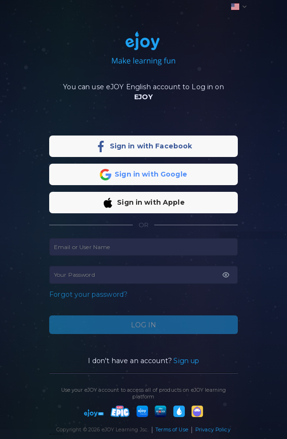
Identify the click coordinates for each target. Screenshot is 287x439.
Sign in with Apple (151, 203)
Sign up (186, 360)
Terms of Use (172, 430)
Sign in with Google (151, 174)
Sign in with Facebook (151, 146)
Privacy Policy (213, 430)
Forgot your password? (88, 295)
